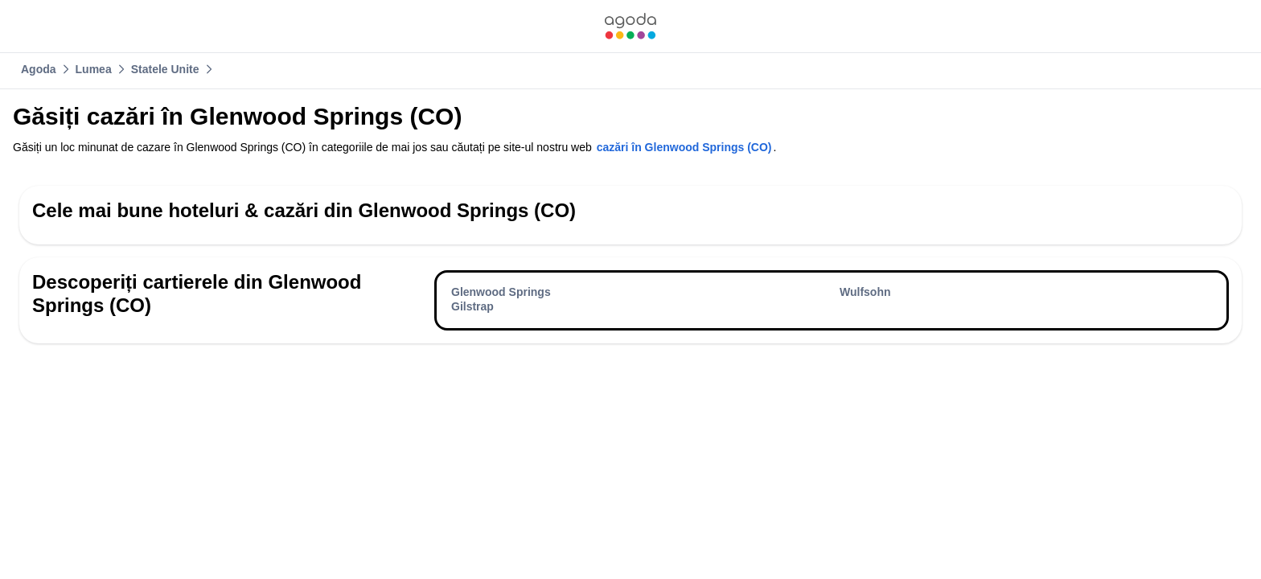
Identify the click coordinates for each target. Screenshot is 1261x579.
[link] (630, 26)
